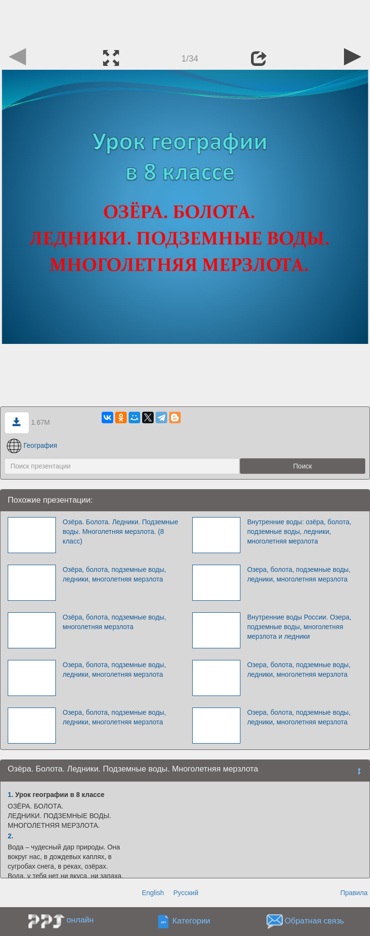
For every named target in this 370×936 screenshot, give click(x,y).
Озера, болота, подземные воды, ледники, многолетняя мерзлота (299, 574)
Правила (354, 893)
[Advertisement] (185, 21)
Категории (191, 921)
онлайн (79, 919)
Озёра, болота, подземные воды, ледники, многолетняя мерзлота (114, 574)
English (153, 893)
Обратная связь (314, 921)
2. (10, 836)
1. (10, 794)
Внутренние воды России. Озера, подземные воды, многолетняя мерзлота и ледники (299, 626)
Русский (185, 893)
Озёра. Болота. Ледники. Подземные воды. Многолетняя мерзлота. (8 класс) (120, 531)
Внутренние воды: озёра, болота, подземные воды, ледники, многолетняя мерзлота (299, 531)
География (32, 445)
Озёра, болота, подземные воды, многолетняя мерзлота (114, 622)
